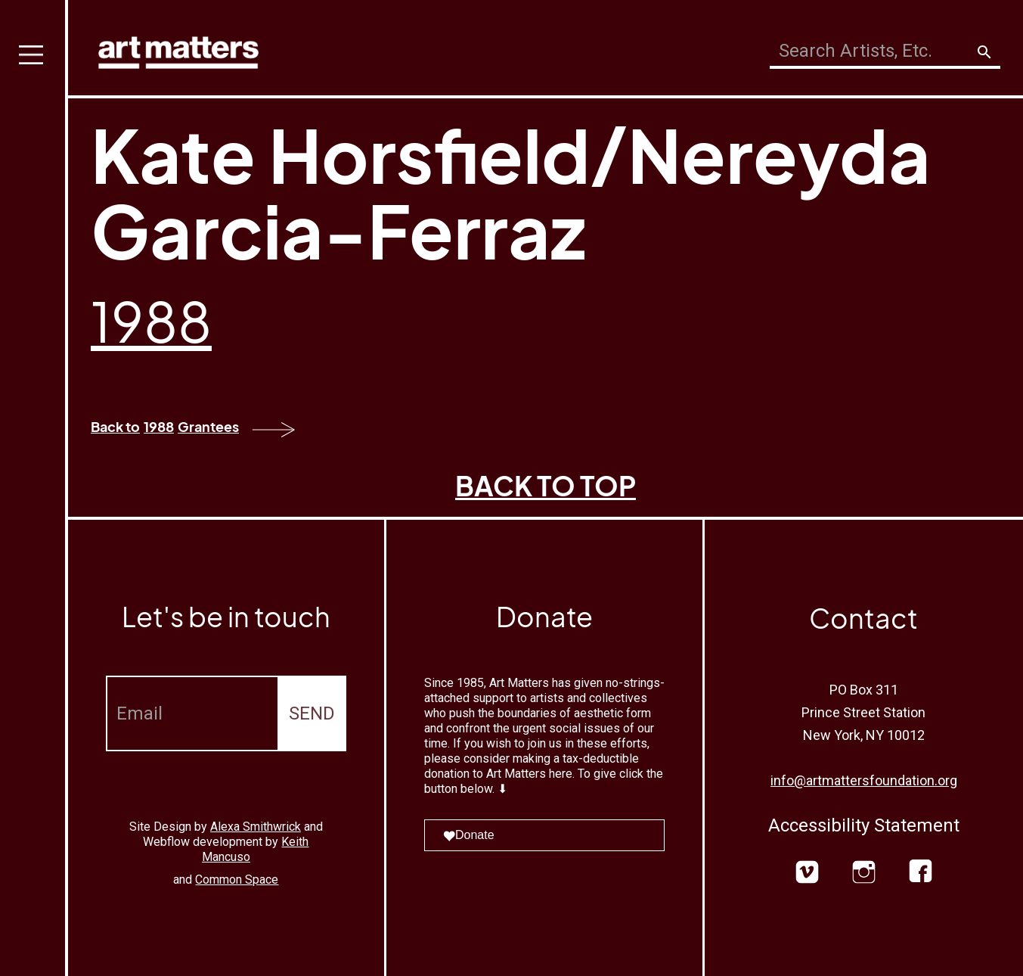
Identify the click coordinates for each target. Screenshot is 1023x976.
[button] (34, 488)
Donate (468, 834)
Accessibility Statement (863, 825)
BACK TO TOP (545, 485)
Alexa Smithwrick (255, 826)
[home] (178, 49)
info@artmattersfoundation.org (863, 780)
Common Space (236, 879)
